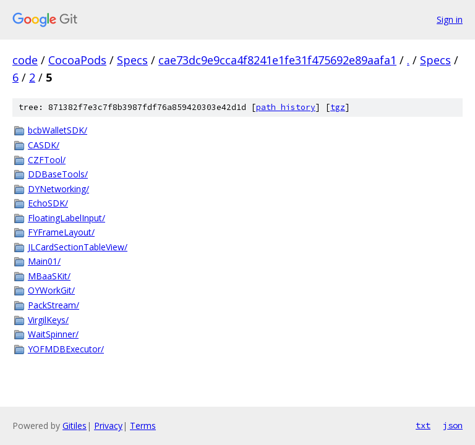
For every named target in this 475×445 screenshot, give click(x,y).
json (453, 425)
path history (285, 107)
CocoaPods (77, 60)
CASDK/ (43, 145)
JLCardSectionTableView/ (77, 247)
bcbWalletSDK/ (57, 130)
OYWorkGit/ (51, 290)
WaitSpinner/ (53, 334)
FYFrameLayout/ (61, 232)
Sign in (450, 19)
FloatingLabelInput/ (66, 218)
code (25, 60)
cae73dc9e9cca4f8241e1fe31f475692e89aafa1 (277, 60)
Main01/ (44, 261)
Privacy (108, 425)
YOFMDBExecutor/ (66, 349)
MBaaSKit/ (49, 276)
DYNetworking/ (58, 189)
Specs (132, 60)
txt (423, 425)
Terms (143, 425)
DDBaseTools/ (58, 174)
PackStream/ (53, 305)
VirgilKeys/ (48, 320)
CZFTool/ (47, 160)
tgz (337, 107)
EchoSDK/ (48, 203)
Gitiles (74, 425)
